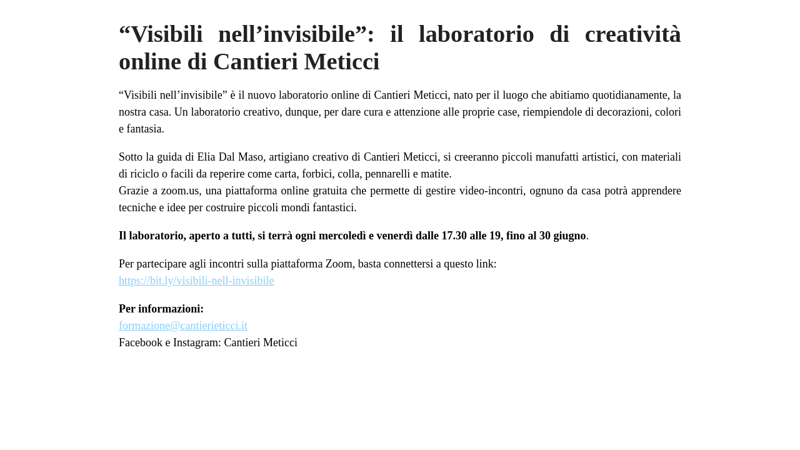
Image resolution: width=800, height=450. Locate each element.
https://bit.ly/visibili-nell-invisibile (196, 280)
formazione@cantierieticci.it (183, 325)
